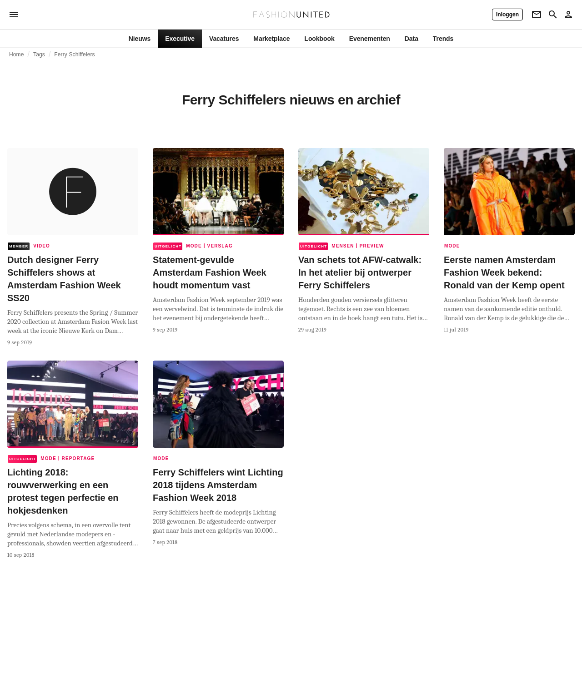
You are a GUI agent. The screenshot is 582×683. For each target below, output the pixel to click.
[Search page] (553, 14)
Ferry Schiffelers (74, 54)
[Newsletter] (536, 14)
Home (16, 54)
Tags (39, 54)
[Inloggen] (507, 14)
